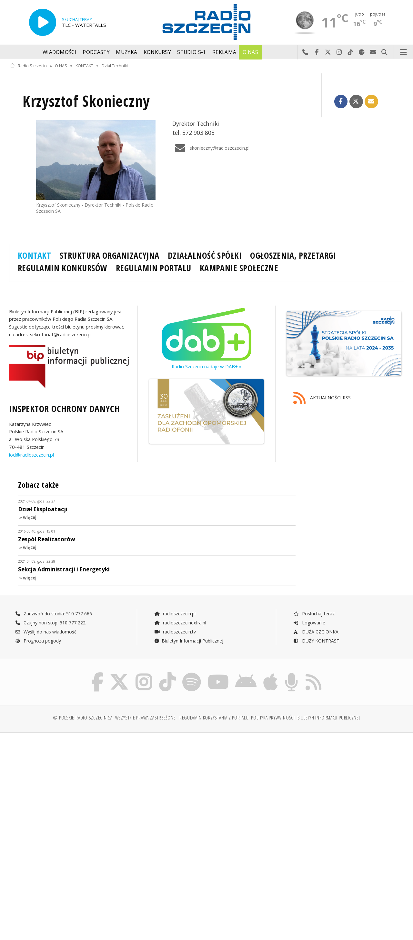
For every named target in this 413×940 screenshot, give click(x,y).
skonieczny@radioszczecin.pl (210, 148)
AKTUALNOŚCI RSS (322, 398)
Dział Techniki (115, 66)
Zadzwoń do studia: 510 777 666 (53, 613)
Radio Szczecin (28, 66)
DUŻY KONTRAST (316, 641)
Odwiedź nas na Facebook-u (316, 52)
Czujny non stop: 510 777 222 (50, 623)
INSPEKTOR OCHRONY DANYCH (64, 408)
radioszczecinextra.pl (180, 623)
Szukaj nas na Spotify (362, 52)
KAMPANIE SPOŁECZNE (239, 268)
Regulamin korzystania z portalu (214, 719)
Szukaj (384, 52)
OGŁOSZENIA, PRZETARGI (293, 255)
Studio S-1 (191, 52)
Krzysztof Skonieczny (86, 101)
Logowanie (309, 623)
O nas (250, 52)
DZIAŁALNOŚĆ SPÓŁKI (205, 255)
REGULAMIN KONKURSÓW (62, 268)
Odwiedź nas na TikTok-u (350, 52)
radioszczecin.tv (175, 632)
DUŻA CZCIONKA (315, 632)
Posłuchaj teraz (314, 613)
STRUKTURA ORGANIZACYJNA (109, 255)
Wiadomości (59, 52)
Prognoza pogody (38, 641)
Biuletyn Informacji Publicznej (188, 641)
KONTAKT (84, 66)
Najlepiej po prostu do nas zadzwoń (305, 52)
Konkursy (157, 52)
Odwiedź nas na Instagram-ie (339, 52)
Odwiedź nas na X (328, 52)
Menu (403, 52)
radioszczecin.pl (175, 613)
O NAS (61, 66)
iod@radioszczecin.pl (31, 454)
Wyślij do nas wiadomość (373, 52)
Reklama (224, 52)
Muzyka (126, 52)
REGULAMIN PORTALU (153, 268)
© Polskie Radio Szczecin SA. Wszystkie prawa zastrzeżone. (115, 719)
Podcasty (96, 52)
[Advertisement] (107, 788)
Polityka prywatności (273, 719)
